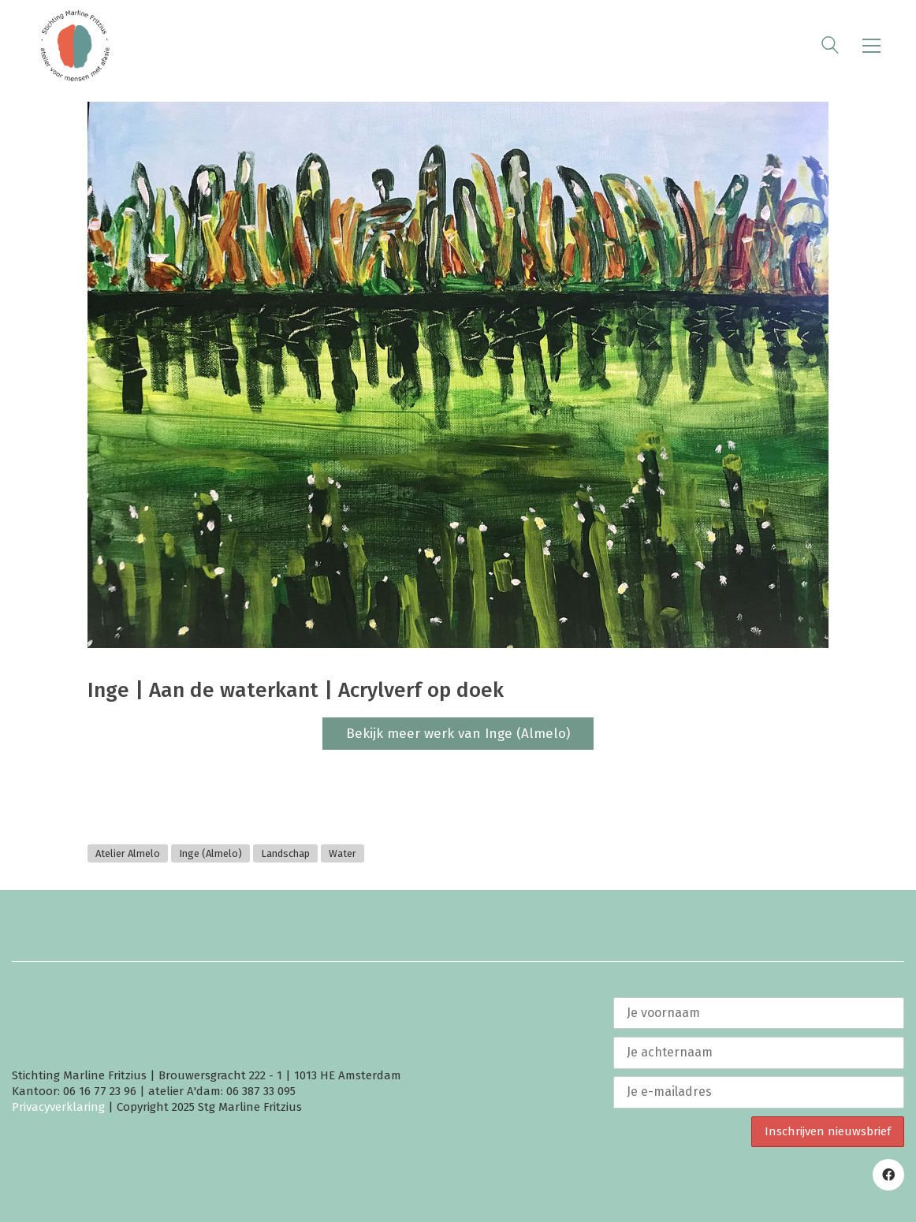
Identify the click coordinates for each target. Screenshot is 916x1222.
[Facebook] (888, 1174)
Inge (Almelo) (210, 853)
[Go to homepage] (74, 45)
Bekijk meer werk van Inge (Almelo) (458, 733)
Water (342, 853)
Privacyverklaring (58, 1107)
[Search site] (830, 47)
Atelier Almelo (127, 853)
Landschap (285, 853)
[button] (871, 46)
